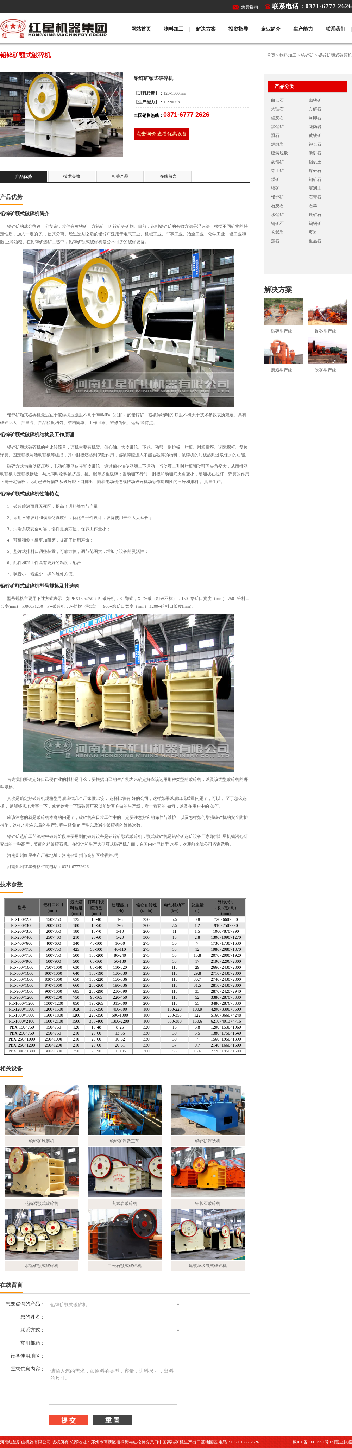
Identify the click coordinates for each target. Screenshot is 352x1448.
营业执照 (343, 1442)
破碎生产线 (281, 331)
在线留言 (168, 176)
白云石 (277, 100)
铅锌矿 (307, 55)
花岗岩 (315, 126)
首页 (271, 55)
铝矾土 (315, 161)
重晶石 (315, 241)
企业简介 (271, 29)
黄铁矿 (315, 135)
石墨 (313, 205)
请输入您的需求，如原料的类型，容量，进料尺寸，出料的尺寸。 (113, 1385)
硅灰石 (277, 117)
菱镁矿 (277, 161)
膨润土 (315, 188)
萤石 (275, 241)
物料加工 (173, 29)
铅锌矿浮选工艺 (124, 1141)
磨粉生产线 (281, 370)
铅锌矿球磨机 (41, 1141)
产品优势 (23, 176)
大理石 (277, 109)
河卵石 (315, 117)
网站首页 (141, 29)
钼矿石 (315, 179)
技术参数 (71, 176)
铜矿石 (277, 223)
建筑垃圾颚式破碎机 (208, 1265)
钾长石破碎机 (207, 1203)
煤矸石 (315, 170)
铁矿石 (315, 214)
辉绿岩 (277, 144)
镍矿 (275, 188)
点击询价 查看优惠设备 (161, 134)
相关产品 (120, 176)
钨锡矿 (315, 223)
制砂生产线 (325, 331)
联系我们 (335, 29)
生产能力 (303, 29)
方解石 (315, 109)
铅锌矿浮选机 (207, 1141)
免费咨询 (249, 7)
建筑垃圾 (279, 153)
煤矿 (275, 179)
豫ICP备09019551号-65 (313, 1442)
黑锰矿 (277, 126)
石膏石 (315, 197)
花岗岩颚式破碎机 (41, 1203)
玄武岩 (277, 232)
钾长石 (315, 144)
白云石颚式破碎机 (125, 1265)
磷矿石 (315, 153)
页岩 (313, 232)
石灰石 (277, 205)
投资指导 (238, 29)
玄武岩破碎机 (124, 1203)
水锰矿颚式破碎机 (41, 1265)
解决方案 (206, 29)
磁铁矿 (315, 100)
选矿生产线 (325, 370)
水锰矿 (277, 214)
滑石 (275, 135)
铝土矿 (277, 170)
